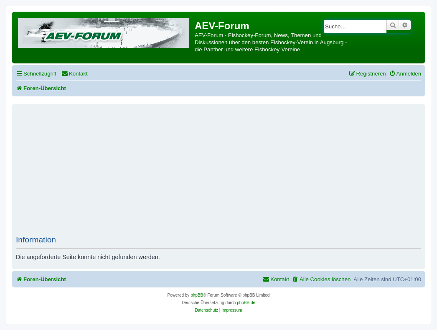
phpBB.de (246, 302)
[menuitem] (74, 74)
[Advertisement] (226, 172)
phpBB (197, 295)
